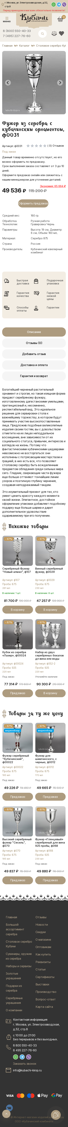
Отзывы (41, 917)
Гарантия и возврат (34, 376)
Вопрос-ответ (46, 999)
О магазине (43, 939)
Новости (42, 924)
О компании (14, 1010)
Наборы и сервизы (18, 966)
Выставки (42, 984)
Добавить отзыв (34, 354)
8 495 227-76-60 (25, 1050)
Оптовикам (43, 947)
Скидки (41, 932)
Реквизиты (43, 962)
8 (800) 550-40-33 (17, 31)
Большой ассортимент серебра (15, 929)
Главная (11, 917)
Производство (46, 992)
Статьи (41, 969)
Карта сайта (44, 1007)
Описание (34, 332)
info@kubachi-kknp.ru (27, 1070)
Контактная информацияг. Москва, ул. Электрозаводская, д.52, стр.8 (36, 1024)
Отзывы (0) (34, 343)
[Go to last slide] (8, 83)
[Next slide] (60, 83)
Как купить (43, 954)
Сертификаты (45, 977)
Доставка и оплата (34, 365)
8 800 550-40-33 (25, 1045)
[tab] (30, 112)
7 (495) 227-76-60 (16, 36)
